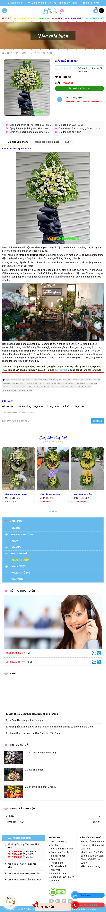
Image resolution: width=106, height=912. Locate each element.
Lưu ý (84, 863)
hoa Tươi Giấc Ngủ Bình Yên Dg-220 (48, 380)
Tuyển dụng (57, 863)
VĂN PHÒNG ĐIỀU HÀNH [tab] (20, 838)
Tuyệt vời (79, 406)
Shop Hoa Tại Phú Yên (60, 387)
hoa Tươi (66, 380)
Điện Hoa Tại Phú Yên (65, 383)
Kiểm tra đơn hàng (65, 3)
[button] (50, 511)
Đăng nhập (15, 3)
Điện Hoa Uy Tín (82, 383)
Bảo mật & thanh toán (92, 856)
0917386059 (71, 101)
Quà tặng (17, 579)
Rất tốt (66, 406)
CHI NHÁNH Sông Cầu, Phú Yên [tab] (24, 880)
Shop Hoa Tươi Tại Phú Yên (39, 387)
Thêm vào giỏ (79, 88)
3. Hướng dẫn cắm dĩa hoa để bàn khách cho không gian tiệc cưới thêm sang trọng (49, 726)
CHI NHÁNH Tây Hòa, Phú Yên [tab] (24, 873)
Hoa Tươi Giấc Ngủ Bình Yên (21, 380)
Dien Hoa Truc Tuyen (62, 852)
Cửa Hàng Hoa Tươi (92, 380)
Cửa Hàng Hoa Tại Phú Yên (80, 387)
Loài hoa (85, 848)
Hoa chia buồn (95, 18)
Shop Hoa (6, 383)
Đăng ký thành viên (40, 3)
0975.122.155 (13, 662)
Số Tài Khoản (58, 856)
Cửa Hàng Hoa (17, 383)
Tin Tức (55, 845)
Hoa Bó (6, 18)
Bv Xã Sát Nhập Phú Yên (64, 848)
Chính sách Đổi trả (91, 859)
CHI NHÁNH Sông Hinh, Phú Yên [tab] (22, 865)
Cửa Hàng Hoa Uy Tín (33, 383)
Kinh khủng (24, 406)
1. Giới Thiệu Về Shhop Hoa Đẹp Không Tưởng (32, 714)
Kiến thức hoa (58, 873)
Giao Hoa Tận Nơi (9, 390)
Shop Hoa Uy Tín (49, 383)
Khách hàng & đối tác (92, 852)
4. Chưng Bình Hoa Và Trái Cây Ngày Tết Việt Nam (33, 733)
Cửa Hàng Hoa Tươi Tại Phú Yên (15, 387)
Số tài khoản (91, 3)
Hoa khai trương (25, 18)
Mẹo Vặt (55, 870)
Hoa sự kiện (18, 566)
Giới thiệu (56, 859)
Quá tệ (39, 406)
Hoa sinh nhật (74, 18)
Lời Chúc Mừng (59, 841)
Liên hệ (55, 880)
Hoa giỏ (57, 18)
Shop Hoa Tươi (77, 380)
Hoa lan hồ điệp (21, 573)
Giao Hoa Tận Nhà (25, 390)
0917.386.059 (15, 851)
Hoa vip (44, 18)
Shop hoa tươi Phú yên (63, 877)
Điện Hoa (93, 383)
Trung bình (53, 406)
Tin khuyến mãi (59, 866)
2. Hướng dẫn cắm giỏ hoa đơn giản (25, 720)
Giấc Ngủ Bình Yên (40, 53)
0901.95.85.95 (13, 653)
